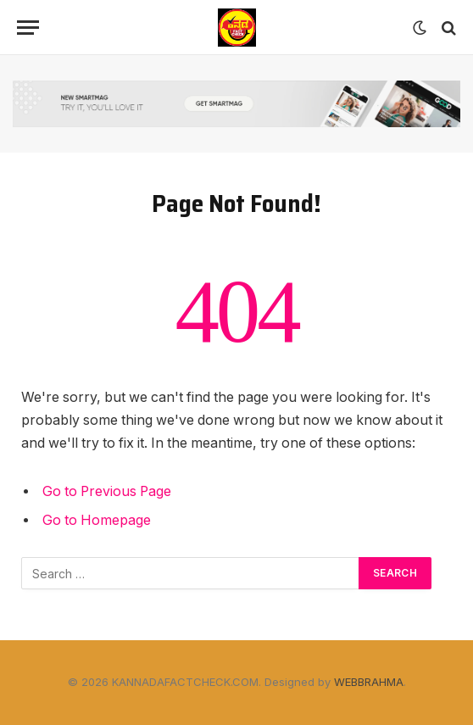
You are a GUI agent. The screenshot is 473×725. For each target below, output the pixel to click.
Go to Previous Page (106, 491)
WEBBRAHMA (368, 682)
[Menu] (28, 27)
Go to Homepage (96, 520)
